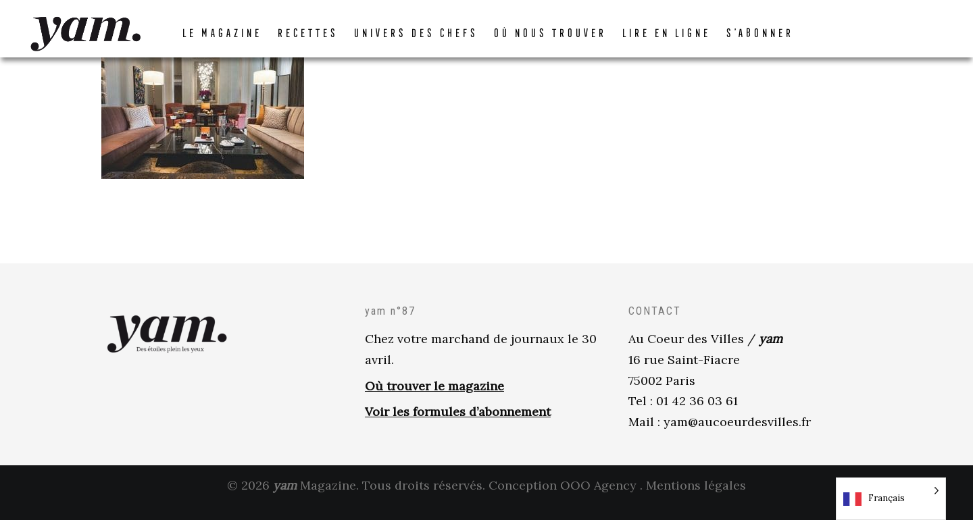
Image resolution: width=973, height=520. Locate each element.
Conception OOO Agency (563, 498)
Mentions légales (696, 498)
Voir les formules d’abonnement (458, 425)
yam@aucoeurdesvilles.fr (737, 435)
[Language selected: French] (891, 498)
